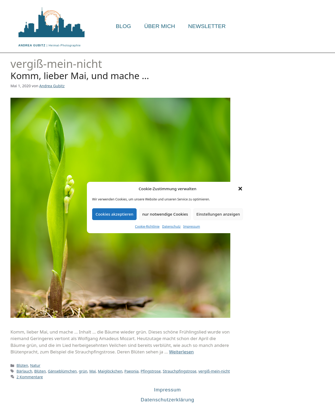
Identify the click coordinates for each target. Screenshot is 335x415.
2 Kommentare (29, 376)
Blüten (22, 365)
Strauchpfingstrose (180, 371)
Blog (123, 26)
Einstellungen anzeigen (218, 214)
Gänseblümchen (62, 371)
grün (83, 371)
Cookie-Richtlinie (147, 226)
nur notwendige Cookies (165, 214)
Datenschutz (171, 226)
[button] (240, 188)
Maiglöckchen (110, 371)
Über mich (159, 26)
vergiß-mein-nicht (214, 371)
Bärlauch (24, 371)
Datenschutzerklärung (167, 399)
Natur (35, 365)
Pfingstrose (151, 371)
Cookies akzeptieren (114, 214)
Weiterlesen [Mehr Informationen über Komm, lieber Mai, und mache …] (181, 352)
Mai (92, 371)
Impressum (191, 226)
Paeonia (131, 371)
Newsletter (207, 26)
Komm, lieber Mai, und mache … (79, 75)
